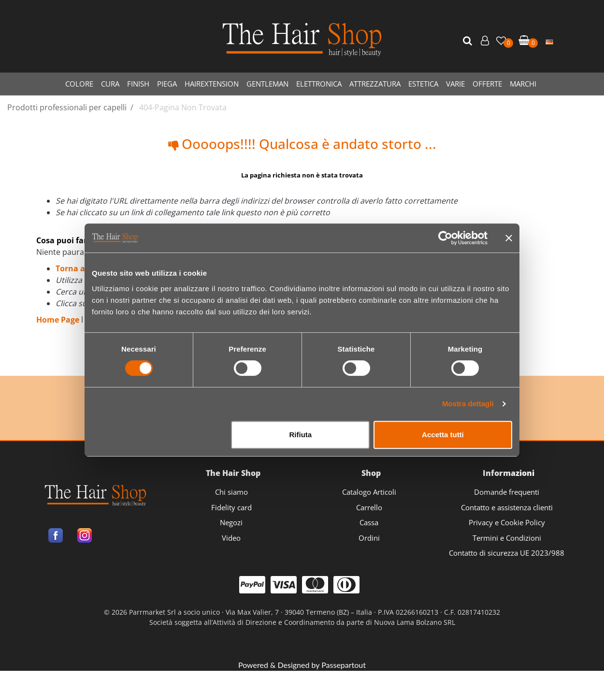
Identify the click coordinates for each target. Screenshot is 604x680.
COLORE (79, 84)
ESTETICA (423, 84)
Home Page (58, 319)
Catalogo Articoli (369, 492)
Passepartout (343, 664)
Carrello (369, 507)
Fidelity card (231, 507)
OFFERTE (487, 84)
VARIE (455, 84)
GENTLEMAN (267, 84)
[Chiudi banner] (508, 238)
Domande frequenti (506, 492)
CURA (110, 84)
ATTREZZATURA (375, 84)
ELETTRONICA (319, 84)
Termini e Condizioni (507, 538)
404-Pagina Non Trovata (183, 107)
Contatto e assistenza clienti (507, 507)
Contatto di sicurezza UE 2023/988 (506, 553)
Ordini (369, 538)
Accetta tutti (443, 434)
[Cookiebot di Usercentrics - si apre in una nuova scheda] (445, 238)
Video (231, 538)
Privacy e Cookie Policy (507, 522)
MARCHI (523, 84)
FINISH (138, 84)
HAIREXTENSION (212, 84)
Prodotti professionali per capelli (67, 107)
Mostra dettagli (468, 403)
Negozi (231, 522)
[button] (469, 41)
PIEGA (167, 84)
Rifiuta (300, 434)
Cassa (369, 522)
